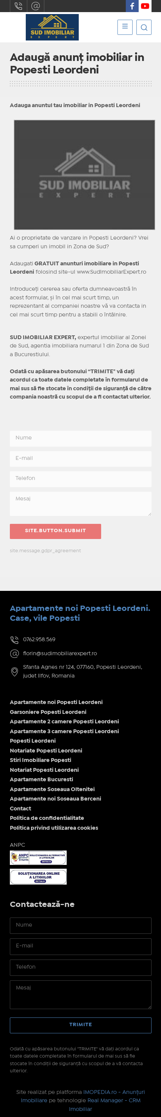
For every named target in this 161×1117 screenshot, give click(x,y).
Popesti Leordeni (33, 741)
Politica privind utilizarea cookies (54, 828)
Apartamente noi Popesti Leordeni (56, 702)
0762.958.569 (18, 6)
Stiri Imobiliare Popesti (40, 760)
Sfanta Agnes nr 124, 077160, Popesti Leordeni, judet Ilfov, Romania (82, 671)
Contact (20, 809)
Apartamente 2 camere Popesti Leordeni (64, 722)
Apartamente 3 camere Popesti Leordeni (64, 731)
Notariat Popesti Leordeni (44, 770)
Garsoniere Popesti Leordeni (48, 712)
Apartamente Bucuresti (41, 779)
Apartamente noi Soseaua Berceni (55, 799)
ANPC (17, 845)
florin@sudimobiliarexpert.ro (35, 6)
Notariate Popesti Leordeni (46, 751)
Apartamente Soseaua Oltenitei (52, 789)
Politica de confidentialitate (47, 818)
